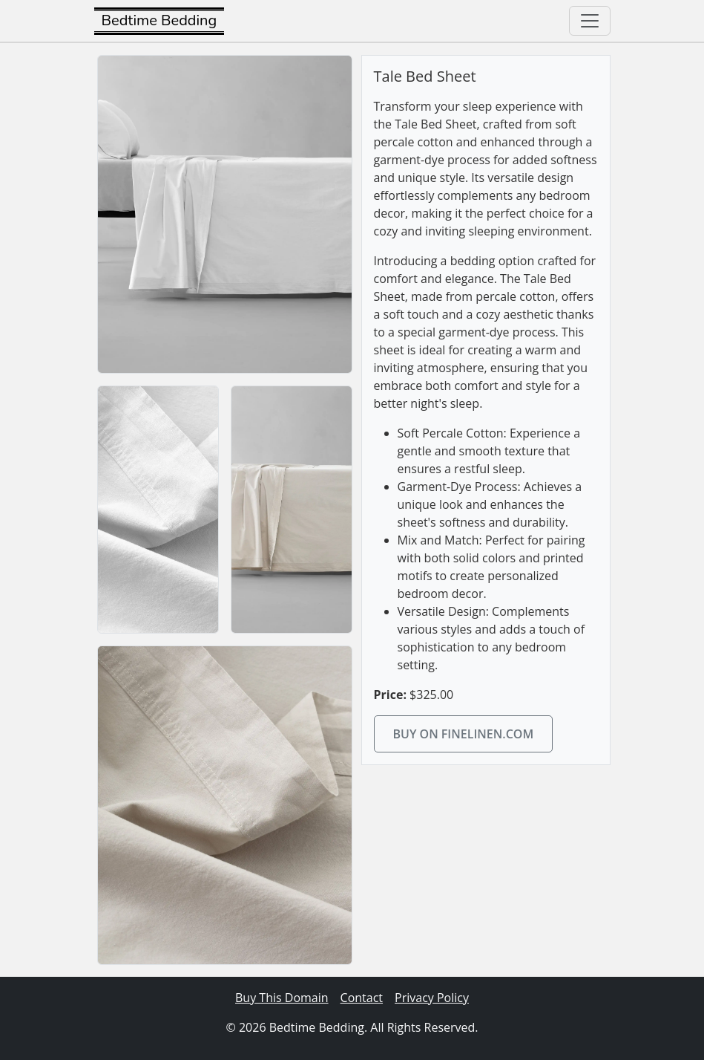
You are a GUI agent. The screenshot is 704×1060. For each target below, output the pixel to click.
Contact (362, 997)
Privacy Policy (432, 997)
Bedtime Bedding (159, 20)
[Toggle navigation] (590, 21)
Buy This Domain (282, 997)
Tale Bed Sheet (425, 76)
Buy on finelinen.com (463, 734)
